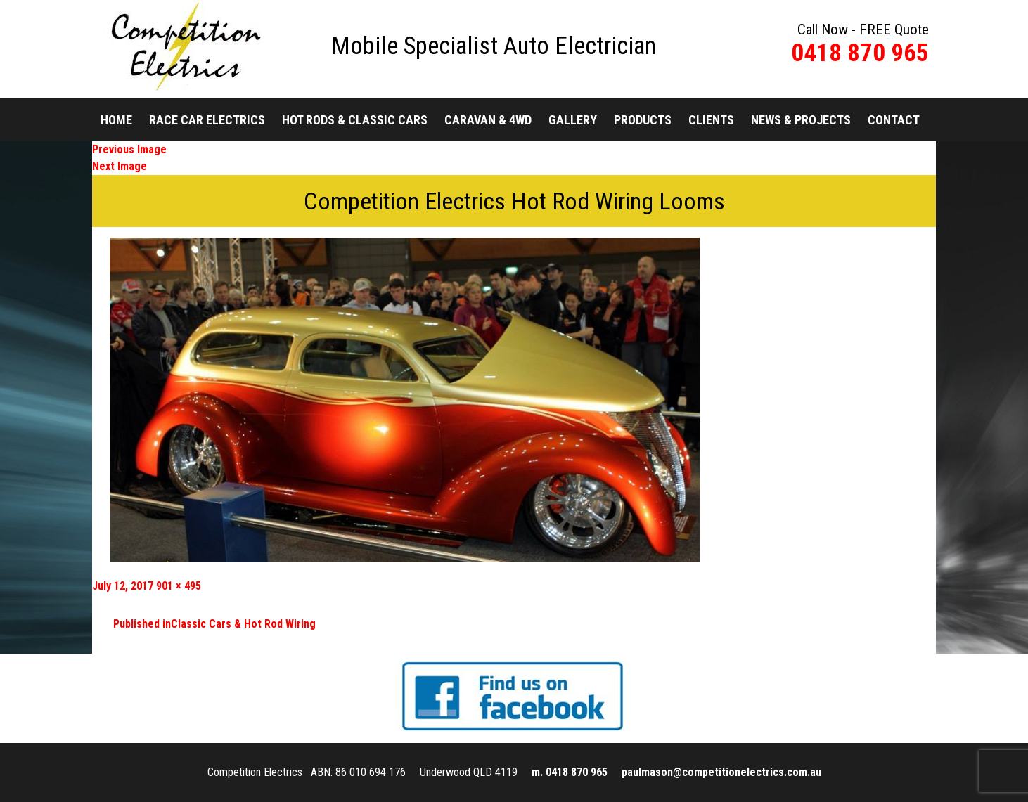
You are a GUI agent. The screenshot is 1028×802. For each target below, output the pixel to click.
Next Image (119, 166)
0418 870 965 (860, 53)
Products (643, 119)
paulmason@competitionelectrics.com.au (721, 772)
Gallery (572, 119)
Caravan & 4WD (488, 119)
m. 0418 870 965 (570, 772)
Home (116, 119)
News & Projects (801, 119)
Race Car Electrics (207, 119)
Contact (894, 119)
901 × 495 (178, 586)
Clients (711, 119)
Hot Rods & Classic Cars (355, 119)
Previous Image (129, 149)
